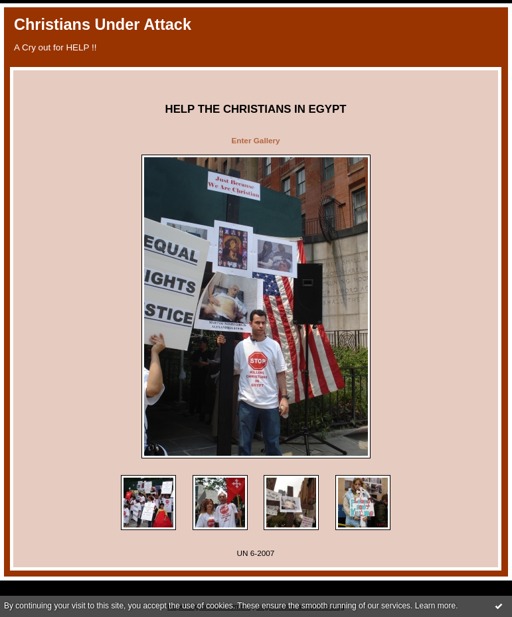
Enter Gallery (255, 140)
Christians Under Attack (102, 24)
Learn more (435, 605)
